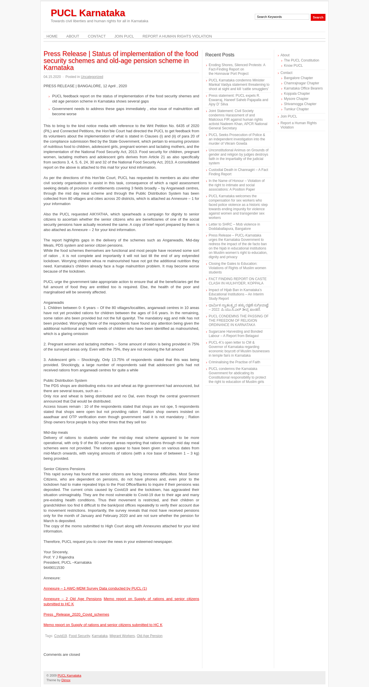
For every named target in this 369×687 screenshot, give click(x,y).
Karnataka (100, 636)
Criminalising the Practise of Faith (234, 362)
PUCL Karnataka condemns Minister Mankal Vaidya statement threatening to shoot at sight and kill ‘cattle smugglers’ (239, 84)
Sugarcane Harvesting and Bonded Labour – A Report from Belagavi (236, 333)
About (72, 36)
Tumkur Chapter (296, 109)
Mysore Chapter (296, 99)
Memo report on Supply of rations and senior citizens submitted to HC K (103, 625)
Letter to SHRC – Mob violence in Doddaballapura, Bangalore (234, 226)
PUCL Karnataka (88, 13)
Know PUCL (293, 66)
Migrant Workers (122, 636)
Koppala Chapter (297, 94)
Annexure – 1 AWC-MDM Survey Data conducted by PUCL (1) (95, 588)
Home (52, 36)
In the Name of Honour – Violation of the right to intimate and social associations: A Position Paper (237, 185)
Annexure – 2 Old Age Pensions (73, 599)
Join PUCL (124, 36)
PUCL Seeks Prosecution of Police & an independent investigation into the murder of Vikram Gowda (237, 139)
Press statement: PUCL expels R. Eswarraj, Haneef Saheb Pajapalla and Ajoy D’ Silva (238, 100)
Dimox (65, 680)
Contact (97, 36)
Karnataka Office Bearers (303, 88)
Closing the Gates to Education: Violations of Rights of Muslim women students (237, 268)
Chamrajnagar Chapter (301, 83)
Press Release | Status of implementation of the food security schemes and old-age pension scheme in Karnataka (121, 60)
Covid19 (60, 636)
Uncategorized (92, 77)
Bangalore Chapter (298, 78)
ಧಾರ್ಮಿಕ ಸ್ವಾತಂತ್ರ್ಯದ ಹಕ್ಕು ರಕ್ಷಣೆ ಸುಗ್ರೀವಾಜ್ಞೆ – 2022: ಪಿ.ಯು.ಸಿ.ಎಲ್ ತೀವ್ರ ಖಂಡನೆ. (238, 307)
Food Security (79, 636)
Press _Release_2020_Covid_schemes (76, 614)
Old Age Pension (149, 636)
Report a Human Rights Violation (177, 36)
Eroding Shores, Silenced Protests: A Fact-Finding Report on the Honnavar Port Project (237, 69)
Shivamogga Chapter (300, 104)
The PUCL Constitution (301, 60)
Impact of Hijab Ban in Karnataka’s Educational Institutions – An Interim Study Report (236, 294)
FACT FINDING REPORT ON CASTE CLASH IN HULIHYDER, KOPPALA (238, 281)
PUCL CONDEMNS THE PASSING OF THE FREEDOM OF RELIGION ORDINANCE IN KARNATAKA (239, 320)
